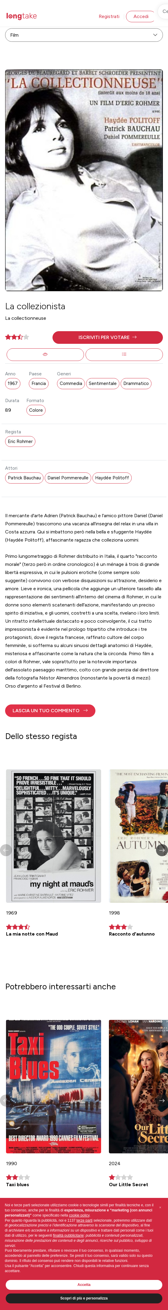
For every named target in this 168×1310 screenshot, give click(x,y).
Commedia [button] (71, 383)
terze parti (84, 1220)
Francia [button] (39, 383)
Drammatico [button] (136, 383)
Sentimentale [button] (103, 383)
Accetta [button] (83, 1285)
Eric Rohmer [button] (20, 441)
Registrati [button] (109, 16)
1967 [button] (13, 383)
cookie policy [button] (79, 1215)
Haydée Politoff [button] (112, 478)
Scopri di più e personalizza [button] (84, 1298)
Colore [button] (36, 410)
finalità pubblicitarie (68, 1235)
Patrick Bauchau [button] (24, 478)
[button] (107, 337)
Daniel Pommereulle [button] (67, 478)
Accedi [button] (141, 16)
